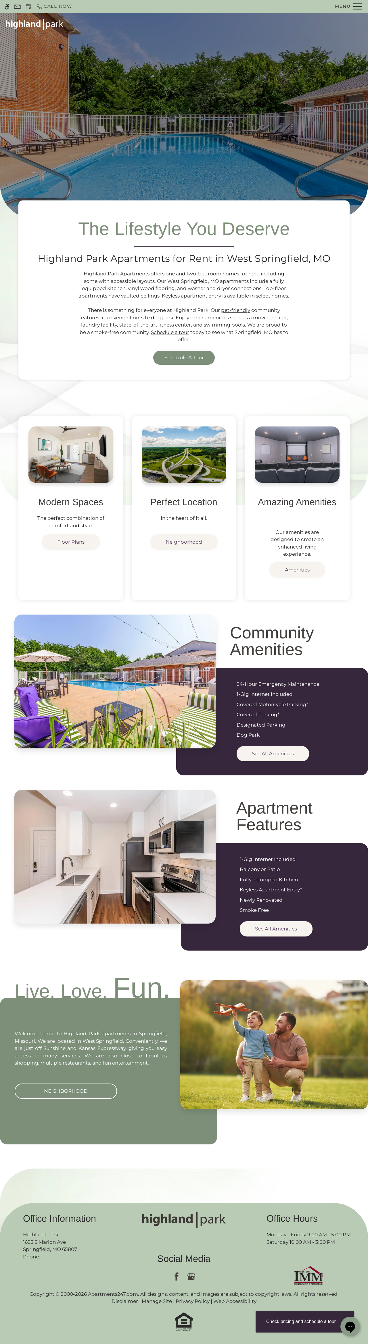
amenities (217, 317)
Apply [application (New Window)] (201, 24)
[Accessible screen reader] (7, 6)
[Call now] (54, 6)
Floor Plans (262, 24)
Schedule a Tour (163, 24)
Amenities (297, 570)
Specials (228, 24)
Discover (184, 133)
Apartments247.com (113, 1294)
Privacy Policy (193, 1301)
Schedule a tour (170, 332)
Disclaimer (125, 1301)
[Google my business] (191, 1277)
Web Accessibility (234, 1301)
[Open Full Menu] (348, 6)
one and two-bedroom (193, 274)
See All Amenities (273, 753)
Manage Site (157, 1301)
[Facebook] (177, 1277)
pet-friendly (235, 310)
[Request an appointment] (28, 6)
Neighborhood (184, 542)
